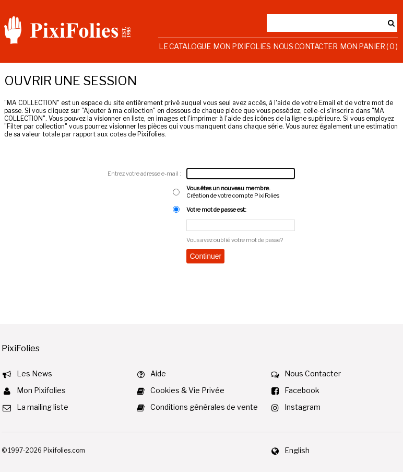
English (297, 450)
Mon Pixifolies (241, 46)
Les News (34, 373)
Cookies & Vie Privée (187, 390)
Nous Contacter (305, 46)
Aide (158, 373)
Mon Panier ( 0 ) (368, 46)
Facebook (302, 390)
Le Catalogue (184, 46)
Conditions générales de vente (204, 406)
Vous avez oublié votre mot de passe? (234, 240)
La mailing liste (42, 406)
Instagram (303, 406)
